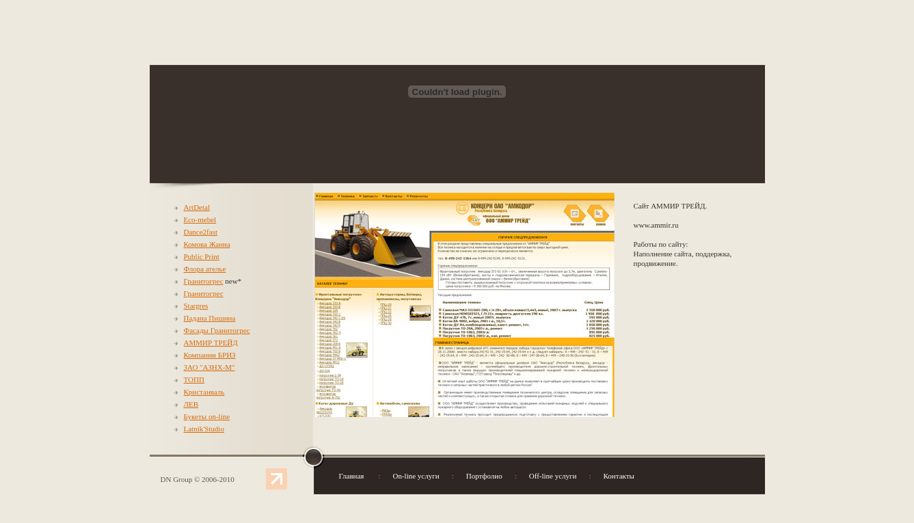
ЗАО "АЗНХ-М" (209, 367)
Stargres (196, 305)
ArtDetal (197, 207)
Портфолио (484, 476)
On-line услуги (416, 476)
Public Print (201, 256)
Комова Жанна (207, 244)
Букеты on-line (207, 416)
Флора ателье (205, 269)
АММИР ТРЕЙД (211, 342)
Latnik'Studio (204, 429)
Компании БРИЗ (210, 355)
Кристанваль (204, 392)
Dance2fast (200, 232)
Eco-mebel (200, 219)
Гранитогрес (204, 281)
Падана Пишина (210, 318)
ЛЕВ (191, 404)
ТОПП (194, 379)
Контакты (619, 476)
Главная (351, 476)
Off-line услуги (553, 476)
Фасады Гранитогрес (217, 330)
